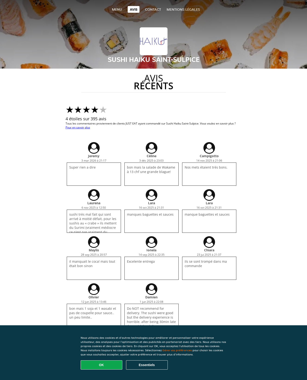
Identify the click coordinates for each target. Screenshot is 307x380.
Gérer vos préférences (177, 350)
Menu (117, 9)
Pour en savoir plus (78, 127)
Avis (133, 9)
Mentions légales (183, 9)
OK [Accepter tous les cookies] (101, 365)
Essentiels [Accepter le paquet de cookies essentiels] (147, 365)
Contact (153, 9)
